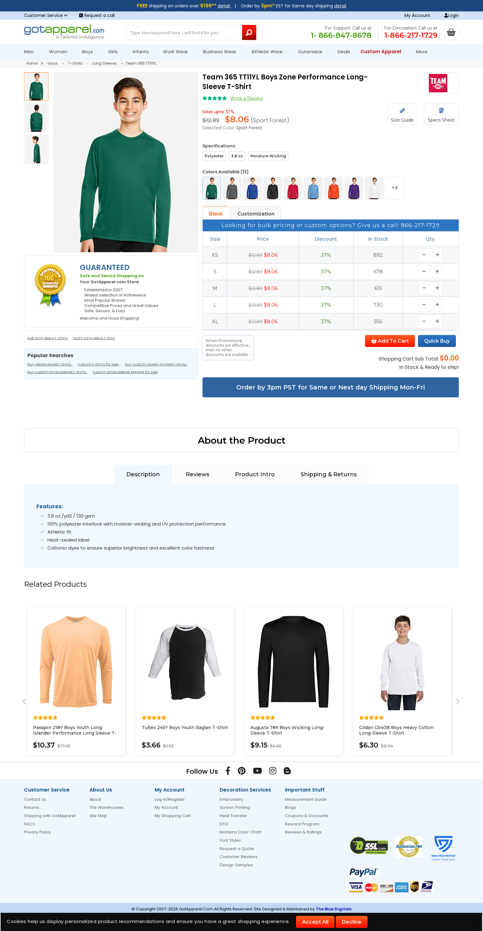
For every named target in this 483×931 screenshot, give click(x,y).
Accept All (315, 922)
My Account (417, 15)
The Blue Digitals (333, 909)
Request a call (97, 15)
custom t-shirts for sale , (99, 364)
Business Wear (222, 51)
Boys (90, 51)
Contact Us (35, 799)
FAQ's (29, 824)
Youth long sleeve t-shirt (94, 338)
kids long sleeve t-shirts (47, 338)
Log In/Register (170, 799)
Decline (351, 922)
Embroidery (231, 799)
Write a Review (246, 98)
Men (31, 51)
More (424, 51)
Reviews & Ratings (303, 832)
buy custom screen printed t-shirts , (156, 364)
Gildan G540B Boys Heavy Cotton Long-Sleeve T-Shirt (396, 730)
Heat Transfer (233, 816)
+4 (395, 187)
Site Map (98, 816)
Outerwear (313, 51)
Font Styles (230, 840)
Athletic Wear (269, 51)
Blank (216, 214)
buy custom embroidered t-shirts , (57, 371)
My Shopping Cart (173, 816)
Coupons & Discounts (306, 816)
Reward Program (302, 824)
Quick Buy (437, 341)
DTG (224, 824)
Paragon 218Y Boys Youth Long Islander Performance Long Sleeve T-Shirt (74, 733)
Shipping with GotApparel (49, 816)
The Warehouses (106, 807)
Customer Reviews (239, 857)
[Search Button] (249, 32)
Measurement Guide (306, 799)
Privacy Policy (37, 832)
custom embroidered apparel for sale (125, 371)
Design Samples (236, 865)
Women (60, 51)
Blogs (290, 807)
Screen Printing (235, 807)
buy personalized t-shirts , (50, 364)
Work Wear (178, 51)
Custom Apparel (383, 51)
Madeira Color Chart (240, 832)
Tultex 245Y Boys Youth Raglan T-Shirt (185, 727)
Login (451, 15)
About (95, 799)
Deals (344, 51)
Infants (143, 51)
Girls (115, 51)
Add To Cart (390, 341)
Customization (255, 214)
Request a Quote (237, 849)
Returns (31, 807)
